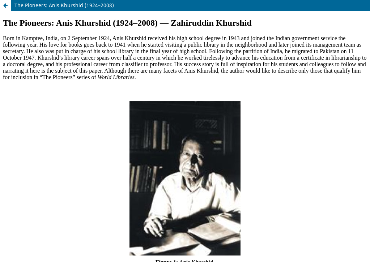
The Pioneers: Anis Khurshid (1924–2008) (64, 5)
